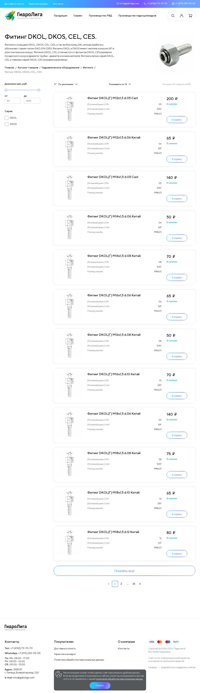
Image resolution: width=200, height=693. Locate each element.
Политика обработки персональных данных (79, 659)
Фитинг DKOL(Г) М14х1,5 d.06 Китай (114, 216)
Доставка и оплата (14, 4)
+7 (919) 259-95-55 (29, 653)
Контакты (58, 4)
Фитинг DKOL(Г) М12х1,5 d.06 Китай (113, 137)
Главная (9, 67)
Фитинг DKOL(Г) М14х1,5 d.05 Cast (112, 177)
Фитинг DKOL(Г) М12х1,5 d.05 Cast (112, 98)
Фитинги (88, 67)
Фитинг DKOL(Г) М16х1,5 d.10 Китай (113, 374)
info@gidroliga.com (23, 677)
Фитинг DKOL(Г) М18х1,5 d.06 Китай (113, 413)
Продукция (60, 15)
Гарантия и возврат (38, 4)
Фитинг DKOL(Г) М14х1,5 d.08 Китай (114, 256)
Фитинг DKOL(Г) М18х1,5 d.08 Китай (113, 453)
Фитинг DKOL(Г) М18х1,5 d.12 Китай (113, 532)
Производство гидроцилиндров (137, 15)
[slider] (6, 90)
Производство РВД (100, 15)
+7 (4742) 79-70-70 (21, 648)
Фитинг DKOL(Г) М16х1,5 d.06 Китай (113, 295)
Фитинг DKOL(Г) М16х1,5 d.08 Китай (113, 334)
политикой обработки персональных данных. (119, 679)
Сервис (77, 15)
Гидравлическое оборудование (60, 67)
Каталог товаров (28, 67)
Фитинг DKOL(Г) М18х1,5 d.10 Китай (113, 492)
